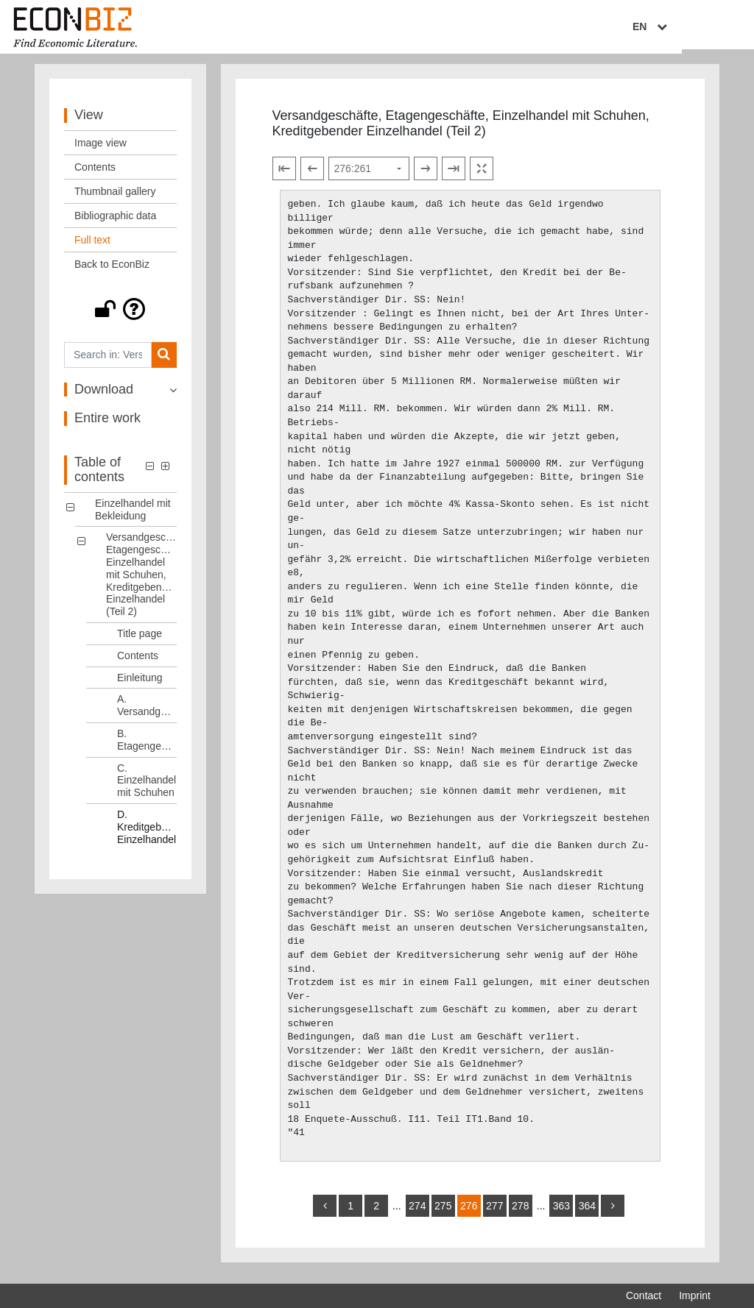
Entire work (107, 424)
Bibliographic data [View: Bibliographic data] (115, 221)
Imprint (695, 1295)
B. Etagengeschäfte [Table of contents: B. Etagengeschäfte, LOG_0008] (147, 745)
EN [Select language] (700, 27)
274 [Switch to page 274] (417, 1212)
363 (561, 1212)
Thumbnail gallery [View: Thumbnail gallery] (115, 197)
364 (587, 1212)
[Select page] (369, 174)
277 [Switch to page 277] (494, 1212)
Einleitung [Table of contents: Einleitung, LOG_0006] (140, 683)
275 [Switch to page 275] (442, 1212)
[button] (120, 314)
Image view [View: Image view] (100, 148)
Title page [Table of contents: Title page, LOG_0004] (139, 639)
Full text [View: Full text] (92, 246)
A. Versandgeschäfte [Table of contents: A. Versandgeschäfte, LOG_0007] (147, 712)
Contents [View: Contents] (95, 173)
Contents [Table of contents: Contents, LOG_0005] (137, 661)
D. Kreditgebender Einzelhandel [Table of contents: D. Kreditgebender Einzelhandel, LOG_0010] (147, 832)
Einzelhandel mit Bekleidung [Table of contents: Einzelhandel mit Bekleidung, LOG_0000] (133, 515)
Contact (643, 1295)
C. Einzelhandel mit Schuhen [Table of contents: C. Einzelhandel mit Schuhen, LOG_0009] (146, 786)
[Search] (164, 361)
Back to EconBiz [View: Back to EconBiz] (111, 270)
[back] (325, 1212)
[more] (612, 1212)
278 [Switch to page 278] (520, 1212)
